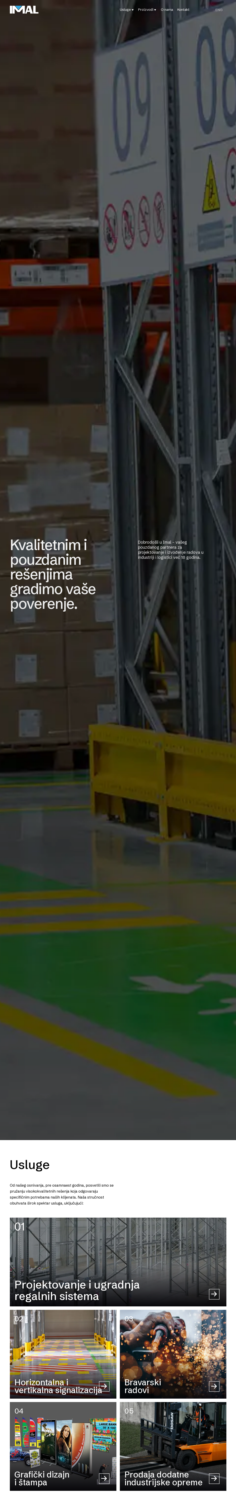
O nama (167, 9)
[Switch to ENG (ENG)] (219, 9)
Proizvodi (145, 9)
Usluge (125, 9)
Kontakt (183, 9)
